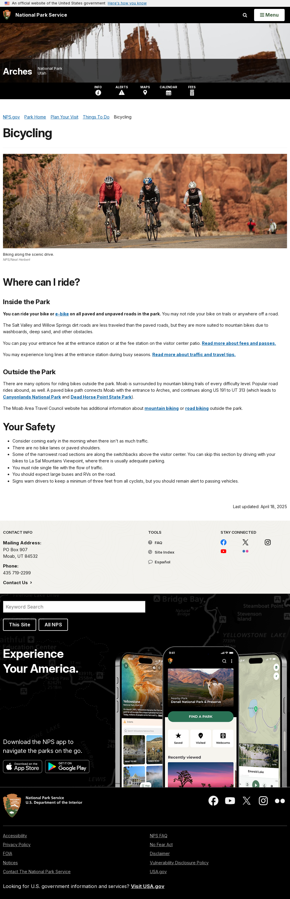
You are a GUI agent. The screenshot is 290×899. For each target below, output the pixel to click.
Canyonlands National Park (32, 396)
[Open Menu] (269, 15)
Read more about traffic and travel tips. (194, 354)
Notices (10, 862)
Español (159, 562)
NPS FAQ (158, 835)
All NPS (53, 625)
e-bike (62, 313)
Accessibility (15, 835)
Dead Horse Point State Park (101, 396)
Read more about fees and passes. (239, 343)
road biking (197, 408)
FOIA (7, 853)
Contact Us (16, 582)
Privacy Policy (17, 844)
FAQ (155, 542)
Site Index (161, 552)
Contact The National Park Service (37, 871)
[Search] (74, 607)
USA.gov (158, 871)
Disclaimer (160, 853)
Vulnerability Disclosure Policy (179, 862)
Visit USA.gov (147, 886)
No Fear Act (161, 844)
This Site (19, 625)
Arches (17, 71)
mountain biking (162, 408)
